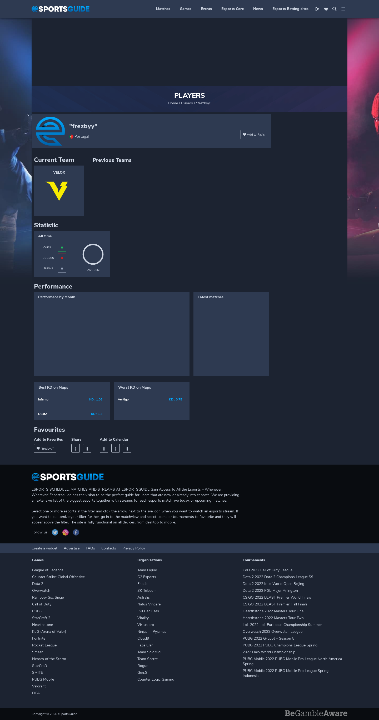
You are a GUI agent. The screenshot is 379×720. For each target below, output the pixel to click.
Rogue (142, 665)
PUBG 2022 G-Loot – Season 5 (268, 638)
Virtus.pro (145, 624)
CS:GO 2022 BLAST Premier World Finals (277, 597)
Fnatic (142, 583)
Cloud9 (143, 638)
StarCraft (39, 665)
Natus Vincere (149, 604)
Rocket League (44, 645)
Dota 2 (37, 583)
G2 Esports (146, 576)
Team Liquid (147, 570)
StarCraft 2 (41, 617)
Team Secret (147, 658)
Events (206, 8)
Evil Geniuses (148, 611)
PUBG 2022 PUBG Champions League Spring (280, 645)
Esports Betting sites (290, 8)
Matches (163, 8)
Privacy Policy (133, 548)
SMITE (37, 672)
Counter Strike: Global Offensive (58, 576)
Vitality (143, 617)
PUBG (37, 611)
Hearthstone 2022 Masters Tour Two (273, 617)
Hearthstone (42, 624)
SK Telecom (147, 590)
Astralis (143, 597)
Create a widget (44, 548)
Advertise (71, 548)
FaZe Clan (145, 645)
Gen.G (142, 672)
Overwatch (41, 590)
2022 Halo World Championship (269, 652)
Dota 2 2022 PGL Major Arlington (270, 590)
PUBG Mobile (43, 679)
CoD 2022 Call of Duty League (267, 570)
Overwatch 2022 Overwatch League (272, 631)
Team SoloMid (149, 652)
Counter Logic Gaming (155, 679)
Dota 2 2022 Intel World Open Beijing (273, 583)
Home (173, 103)
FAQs (90, 548)
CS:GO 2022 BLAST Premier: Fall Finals (275, 604)
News (258, 8)
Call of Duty (41, 604)
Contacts (108, 548)
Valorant (39, 686)
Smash (37, 652)
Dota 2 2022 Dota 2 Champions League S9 (278, 576)
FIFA (36, 693)
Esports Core (232, 8)
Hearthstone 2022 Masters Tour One (273, 611)
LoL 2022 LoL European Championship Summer (282, 624)
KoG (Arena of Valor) (49, 631)
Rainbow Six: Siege (48, 597)
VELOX (59, 172)
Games (185, 8)
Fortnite (38, 638)
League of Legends (47, 570)
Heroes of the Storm (49, 658)
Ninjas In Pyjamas (151, 631)
